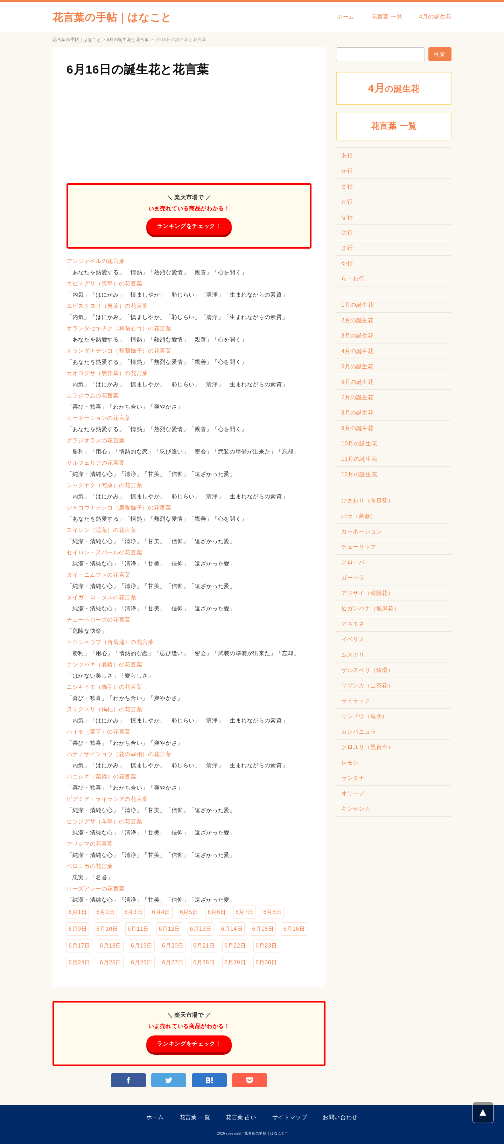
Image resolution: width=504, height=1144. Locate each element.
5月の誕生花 (357, 366)
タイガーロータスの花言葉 (101, 597)
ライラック (355, 701)
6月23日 (266, 946)
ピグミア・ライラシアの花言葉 (107, 799)
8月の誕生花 (357, 413)
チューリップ (358, 547)
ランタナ (353, 778)
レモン (350, 762)
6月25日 (110, 962)
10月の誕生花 (359, 443)
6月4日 (161, 912)
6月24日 (79, 962)
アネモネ (353, 624)
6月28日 (204, 962)
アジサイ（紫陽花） (367, 593)
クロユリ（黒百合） (367, 747)
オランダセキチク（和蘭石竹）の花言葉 (119, 328)
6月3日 (133, 912)
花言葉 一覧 (386, 17)
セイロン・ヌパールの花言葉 (104, 552)
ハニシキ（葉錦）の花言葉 (101, 776)
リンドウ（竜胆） (364, 716)
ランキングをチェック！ (189, 226)
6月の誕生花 (357, 382)
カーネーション (361, 531)
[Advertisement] (189, 127)
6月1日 (78, 912)
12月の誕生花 (359, 474)
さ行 (347, 186)
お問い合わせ (340, 1117)
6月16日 (294, 929)
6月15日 (263, 929)
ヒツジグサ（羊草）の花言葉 (104, 821)
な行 (347, 217)
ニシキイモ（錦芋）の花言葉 (104, 687)
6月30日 (266, 962)
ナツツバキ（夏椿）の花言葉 (104, 664)
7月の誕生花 (357, 397)
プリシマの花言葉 (89, 844)
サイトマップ (289, 1117)
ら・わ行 (353, 279)
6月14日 (232, 929)
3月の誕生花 (357, 336)
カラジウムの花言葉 (92, 395)
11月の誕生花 (359, 459)
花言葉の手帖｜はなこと (112, 17)
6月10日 (107, 929)
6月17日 (79, 946)
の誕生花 (394, 88)
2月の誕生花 (357, 320)
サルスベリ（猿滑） (367, 670)
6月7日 (245, 912)
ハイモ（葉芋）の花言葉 (98, 732)
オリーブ (353, 793)
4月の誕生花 (435, 17)
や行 (347, 263)
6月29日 (235, 962)
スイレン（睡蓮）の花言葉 (101, 530)
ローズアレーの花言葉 (95, 889)
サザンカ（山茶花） (367, 685)
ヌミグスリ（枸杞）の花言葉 (104, 709)
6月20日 (173, 946)
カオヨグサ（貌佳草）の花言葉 (107, 373)
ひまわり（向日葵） (367, 501)
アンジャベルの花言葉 (95, 261)
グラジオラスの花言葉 (95, 440)
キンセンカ (355, 809)
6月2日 (105, 912)
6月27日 (173, 962)
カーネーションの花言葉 (98, 418)
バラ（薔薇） (358, 516)
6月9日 (78, 929)
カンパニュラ (358, 732)
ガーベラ (353, 578)
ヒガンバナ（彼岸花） (370, 608)
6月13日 (200, 929)
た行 (347, 201)
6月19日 (142, 946)
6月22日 (235, 946)
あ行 (347, 155)
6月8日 (272, 912)
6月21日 (204, 946)
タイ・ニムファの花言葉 (98, 575)
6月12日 (169, 929)
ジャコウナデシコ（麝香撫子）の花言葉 (119, 508)
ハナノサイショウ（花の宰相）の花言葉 (119, 754)
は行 (347, 232)
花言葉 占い (241, 1117)
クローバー (355, 562)
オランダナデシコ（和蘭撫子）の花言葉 (119, 351)
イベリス (353, 639)
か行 (347, 171)
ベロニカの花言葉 (89, 866)
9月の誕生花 (357, 428)
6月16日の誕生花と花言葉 (137, 69)
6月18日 (110, 946)
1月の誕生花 (357, 305)
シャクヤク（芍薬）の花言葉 (104, 485)
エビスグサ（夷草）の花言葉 (104, 283)
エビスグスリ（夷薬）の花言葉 (107, 306)
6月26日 (142, 962)
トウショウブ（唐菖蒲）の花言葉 (110, 642)
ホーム (346, 17)
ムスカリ (353, 655)
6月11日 (138, 929)
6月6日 (217, 912)
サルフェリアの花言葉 (95, 463)
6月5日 (189, 912)
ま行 (347, 248)
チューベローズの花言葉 (98, 620)
